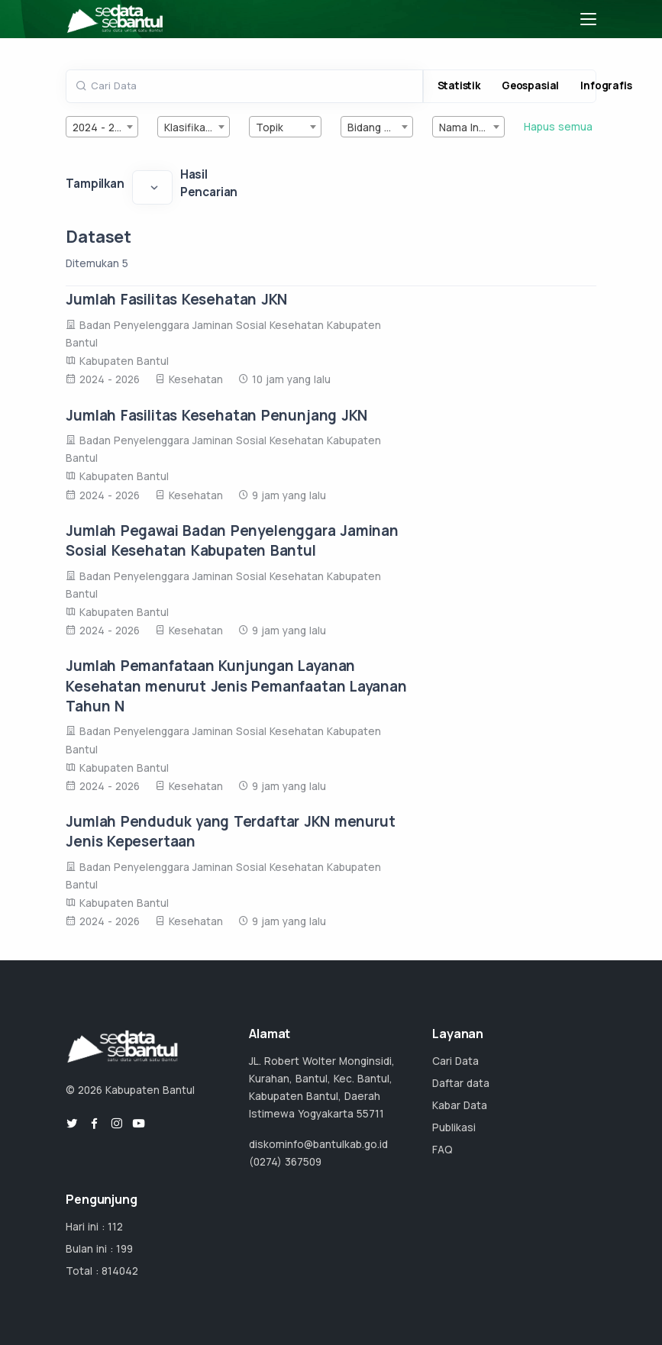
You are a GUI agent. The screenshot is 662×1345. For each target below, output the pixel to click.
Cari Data (455, 1061)
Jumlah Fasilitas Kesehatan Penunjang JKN (216, 415)
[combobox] (102, 126)
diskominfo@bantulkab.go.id (318, 1144)
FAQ (442, 1149)
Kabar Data (459, 1105)
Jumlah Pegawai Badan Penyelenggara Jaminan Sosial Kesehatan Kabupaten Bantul (232, 540)
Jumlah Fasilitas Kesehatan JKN (176, 299)
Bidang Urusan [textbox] (379, 127)
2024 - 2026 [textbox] (103, 127)
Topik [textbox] (269, 127)
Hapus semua (558, 127)
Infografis (605, 85)
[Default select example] (152, 187)
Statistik (459, 85)
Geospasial (530, 85)
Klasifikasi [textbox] (189, 127)
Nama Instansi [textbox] (471, 127)
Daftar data (460, 1083)
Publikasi (454, 1127)
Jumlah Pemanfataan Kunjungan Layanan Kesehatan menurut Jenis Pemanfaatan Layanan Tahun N (236, 685)
